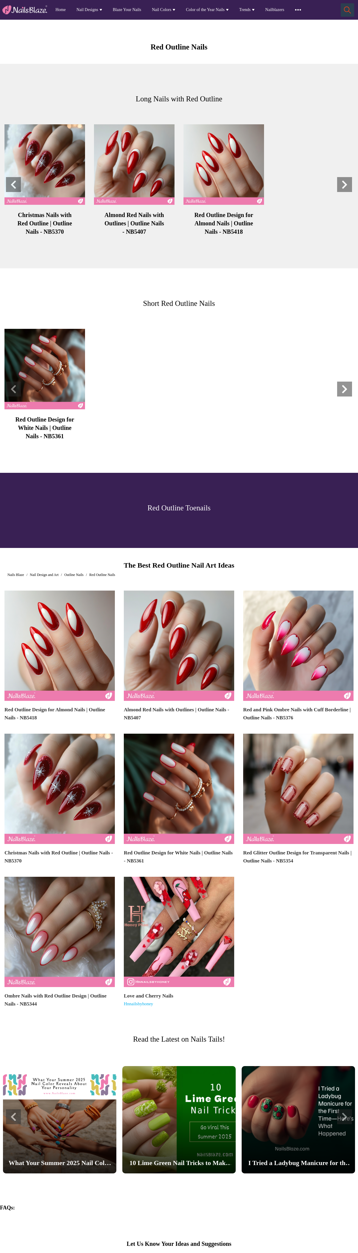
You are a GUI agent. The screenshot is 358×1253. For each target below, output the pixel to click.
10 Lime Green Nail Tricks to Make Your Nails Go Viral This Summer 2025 (179, 1164)
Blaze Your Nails (127, 9)
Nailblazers (274, 9)
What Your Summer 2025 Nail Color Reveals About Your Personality (60, 1164)
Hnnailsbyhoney (138, 1003)
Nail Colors (161, 9)
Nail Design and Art (44, 575)
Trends (245, 9)
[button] (13, 184)
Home (60, 9)
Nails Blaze (15, 575)
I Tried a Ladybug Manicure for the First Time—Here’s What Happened (298, 1164)
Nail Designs (87, 9)
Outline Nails (74, 575)
